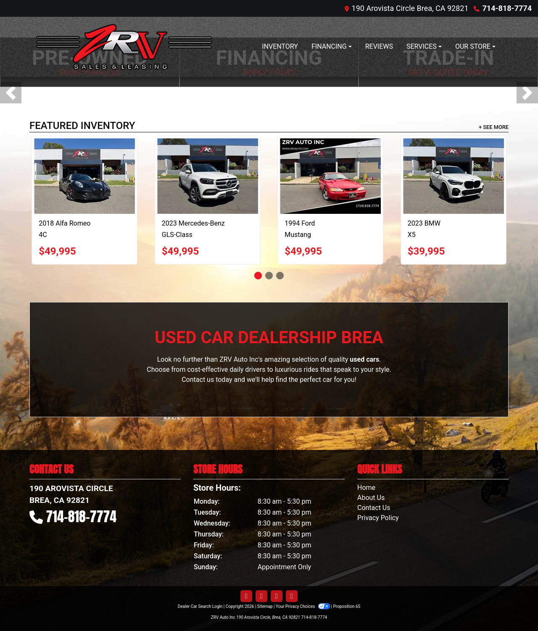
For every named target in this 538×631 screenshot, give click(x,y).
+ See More (494, 127)
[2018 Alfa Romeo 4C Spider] (84, 176)
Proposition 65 (346, 606)
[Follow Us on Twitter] (261, 596)
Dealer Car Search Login (200, 606)
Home (366, 488)
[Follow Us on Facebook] (246, 596)
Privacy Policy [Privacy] (378, 518)
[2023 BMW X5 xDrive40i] (453, 176)
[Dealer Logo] (124, 47)
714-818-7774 (507, 8)
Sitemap (265, 606)
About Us (371, 498)
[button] (10, 92)
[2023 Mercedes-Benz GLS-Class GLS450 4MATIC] (207, 176)
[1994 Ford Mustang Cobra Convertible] (330, 176)
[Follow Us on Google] (292, 596)
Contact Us (373, 508)
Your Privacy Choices (303, 606)
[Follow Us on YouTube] (276, 596)
